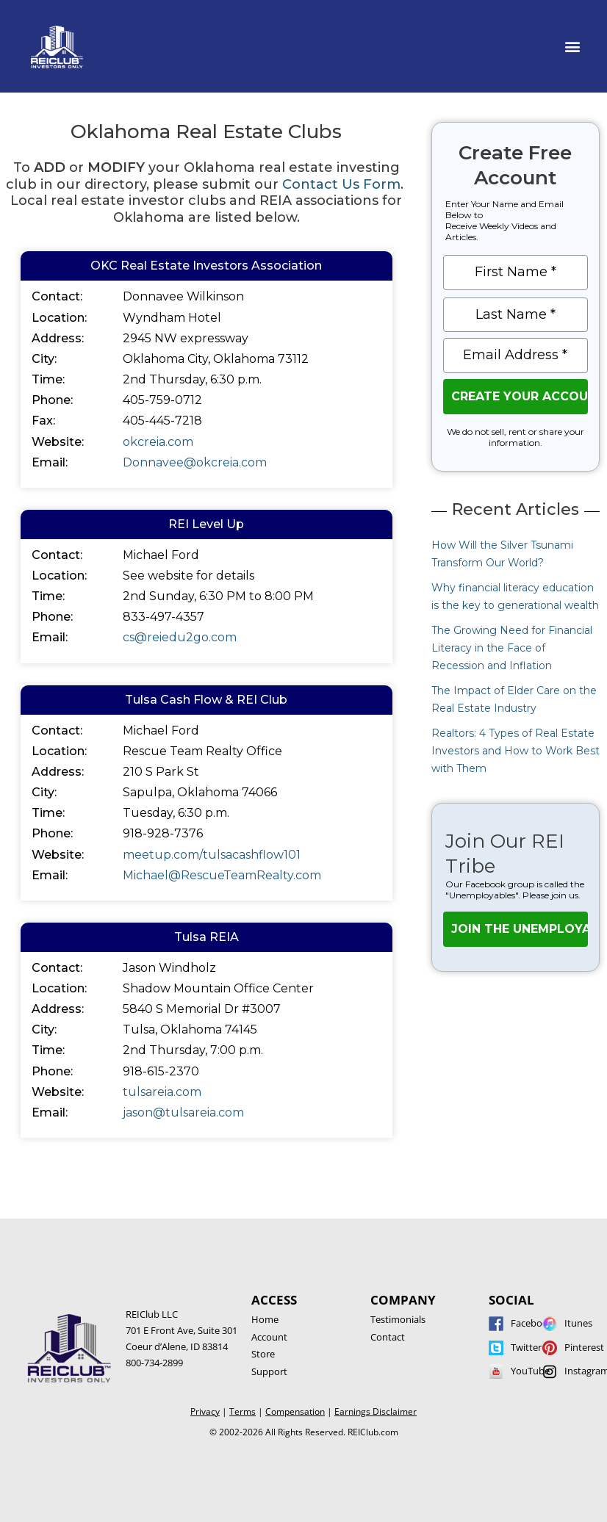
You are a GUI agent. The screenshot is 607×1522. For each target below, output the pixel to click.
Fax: (43, 421)
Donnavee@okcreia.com (195, 462)
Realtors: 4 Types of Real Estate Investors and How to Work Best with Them (515, 750)
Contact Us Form (341, 184)
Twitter (526, 1347)
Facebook (532, 1323)
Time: (48, 379)
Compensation (295, 1411)
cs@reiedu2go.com (180, 637)
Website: (58, 442)
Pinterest (584, 1347)
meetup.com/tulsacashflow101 (212, 855)
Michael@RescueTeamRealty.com (222, 875)
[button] (573, 47)
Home (265, 1319)
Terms (242, 1411)
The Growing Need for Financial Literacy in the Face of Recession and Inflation (511, 648)
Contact (387, 1337)
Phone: (52, 400)
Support (269, 1371)
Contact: (57, 296)
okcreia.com (158, 442)
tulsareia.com (162, 1092)
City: (44, 359)
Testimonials (397, 1319)
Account (269, 1337)
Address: (58, 338)
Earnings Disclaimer (375, 1411)
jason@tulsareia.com (183, 1112)
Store (263, 1353)
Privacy (205, 1411)
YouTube (530, 1370)
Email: (50, 462)
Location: (59, 318)
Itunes (578, 1323)
